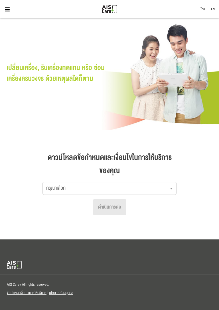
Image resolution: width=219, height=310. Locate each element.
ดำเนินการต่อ (109, 207)
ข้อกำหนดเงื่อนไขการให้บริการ (26, 293)
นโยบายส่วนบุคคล (61, 293)
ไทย (203, 9)
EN (213, 9)
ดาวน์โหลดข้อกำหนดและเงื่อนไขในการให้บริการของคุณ (110, 164)
